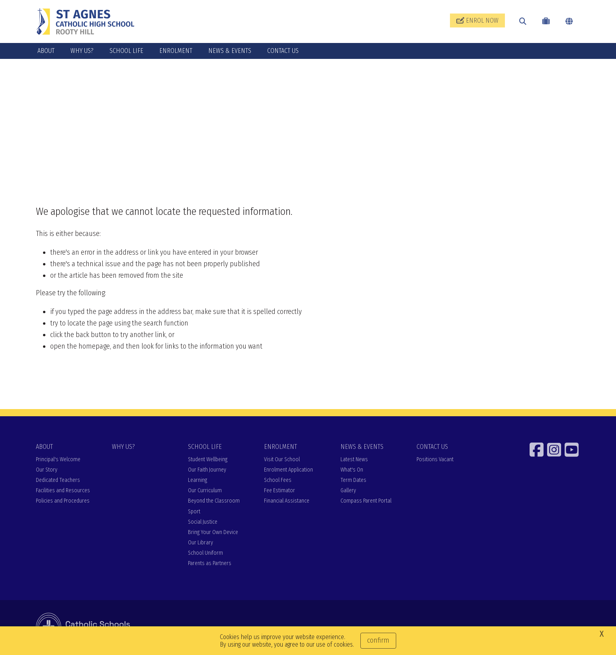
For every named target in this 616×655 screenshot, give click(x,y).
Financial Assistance (286, 500)
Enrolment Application (288, 469)
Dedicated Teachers (58, 480)
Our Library (200, 542)
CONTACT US (283, 51)
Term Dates (353, 480)
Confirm (378, 640)
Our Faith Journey (207, 469)
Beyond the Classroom (214, 500)
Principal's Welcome (58, 459)
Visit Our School (282, 459)
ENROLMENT (175, 51)
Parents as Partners (209, 563)
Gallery (348, 490)
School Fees (277, 480)
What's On (351, 469)
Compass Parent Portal (365, 500)
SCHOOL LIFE (126, 51)
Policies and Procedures (63, 500)
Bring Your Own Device (213, 532)
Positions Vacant (435, 459)
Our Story (46, 469)
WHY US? (82, 51)
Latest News (354, 459)
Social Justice (202, 522)
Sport (194, 511)
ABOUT (46, 51)
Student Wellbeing (207, 459)
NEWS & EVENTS (229, 51)
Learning (197, 480)
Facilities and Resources (63, 490)
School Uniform (205, 553)
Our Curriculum (205, 490)
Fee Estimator (279, 490)
